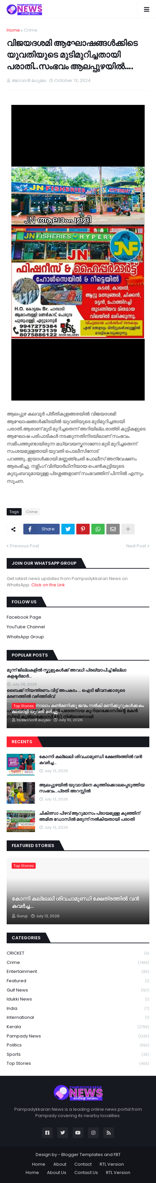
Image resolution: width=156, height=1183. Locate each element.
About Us (56, 1172)
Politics (78, 1045)
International (78, 1017)
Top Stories (78, 1063)
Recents (22, 742)
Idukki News (78, 999)
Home (13, 30)
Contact (83, 1164)
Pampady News (78, 1036)
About (59, 1164)
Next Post (136, 546)
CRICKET (78, 953)
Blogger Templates (82, 1154)
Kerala (78, 1027)
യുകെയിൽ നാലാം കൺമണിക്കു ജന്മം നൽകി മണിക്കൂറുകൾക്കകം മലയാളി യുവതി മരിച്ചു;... (78, 709)
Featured (78, 981)
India (78, 1008)
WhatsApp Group (25, 637)
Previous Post (24, 546)
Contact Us (86, 1172)
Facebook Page (24, 617)
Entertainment (78, 971)
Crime (30, 30)
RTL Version (112, 1164)
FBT (117, 1154)
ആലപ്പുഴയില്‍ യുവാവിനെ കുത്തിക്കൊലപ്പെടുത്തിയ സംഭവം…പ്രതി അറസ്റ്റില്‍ (91, 788)
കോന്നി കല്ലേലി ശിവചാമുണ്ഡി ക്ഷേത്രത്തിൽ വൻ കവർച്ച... (90, 760)
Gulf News (78, 990)
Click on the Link (48, 585)
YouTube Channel (26, 627)
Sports (78, 1054)
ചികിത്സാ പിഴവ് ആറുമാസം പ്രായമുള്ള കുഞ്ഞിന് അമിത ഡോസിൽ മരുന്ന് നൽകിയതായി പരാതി (89, 816)
